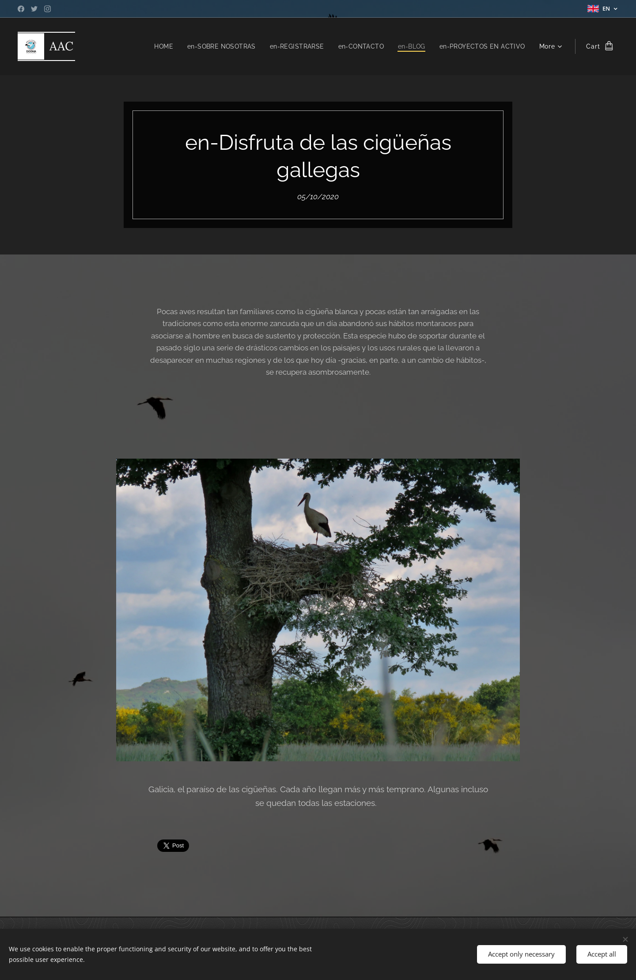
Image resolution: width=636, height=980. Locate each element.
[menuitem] (156, 46)
